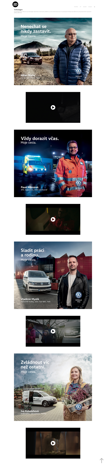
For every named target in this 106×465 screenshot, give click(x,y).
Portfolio (76, 6)
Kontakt (90, 6)
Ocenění (84, 6)
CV (80, 6)
